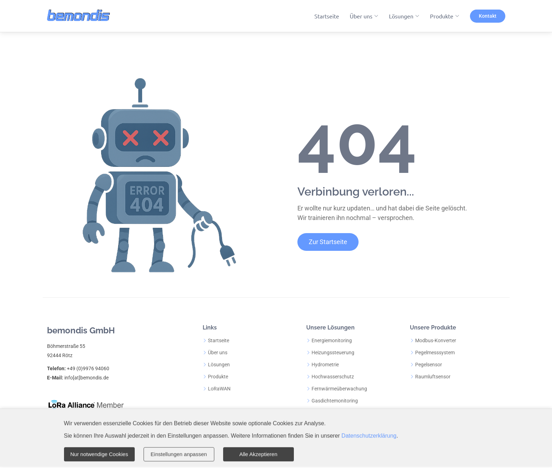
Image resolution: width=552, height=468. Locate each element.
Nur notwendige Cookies (99, 455)
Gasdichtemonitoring (335, 400)
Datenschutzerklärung (369, 437)
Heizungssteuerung (333, 352)
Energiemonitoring (332, 340)
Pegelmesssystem (435, 352)
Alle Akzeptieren (258, 455)
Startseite (326, 15)
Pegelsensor (428, 364)
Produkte (218, 376)
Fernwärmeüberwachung (339, 388)
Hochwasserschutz (333, 376)
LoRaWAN (219, 388)
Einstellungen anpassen (179, 455)
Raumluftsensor (433, 376)
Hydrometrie (325, 364)
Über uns (217, 352)
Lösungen (219, 364)
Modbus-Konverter (435, 340)
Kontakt (487, 16)
